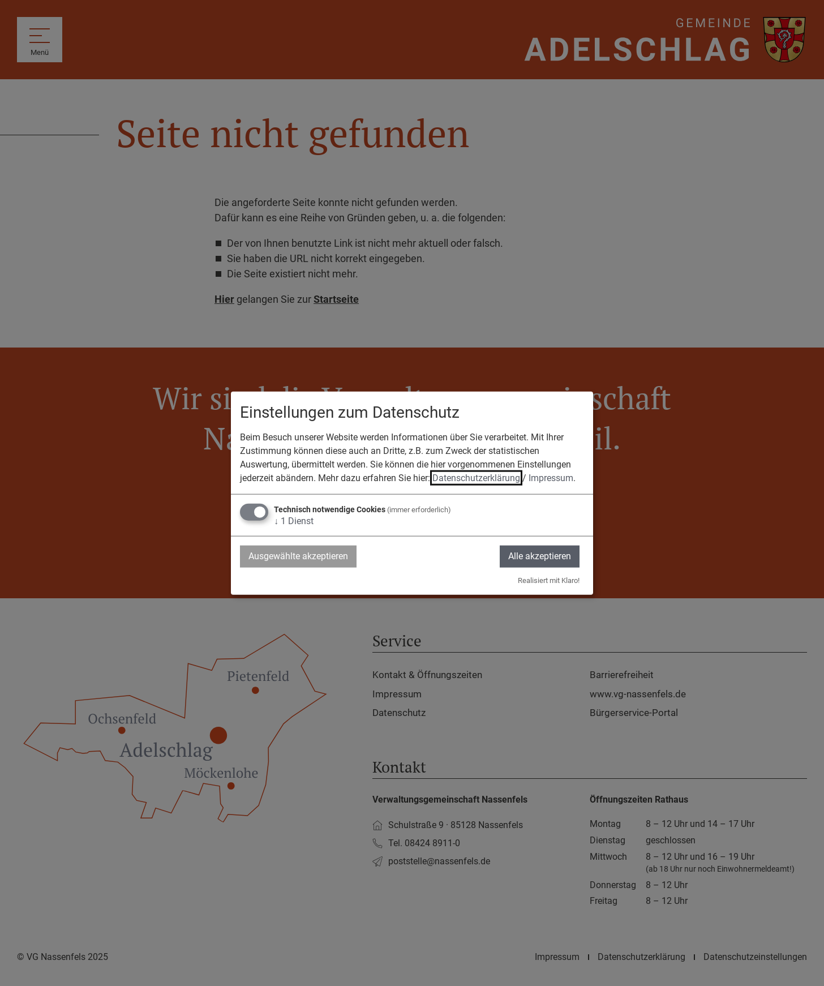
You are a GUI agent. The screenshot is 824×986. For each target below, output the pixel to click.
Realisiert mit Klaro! (549, 580)
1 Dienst (294, 521)
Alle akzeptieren (539, 556)
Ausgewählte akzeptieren (298, 556)
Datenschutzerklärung (476, 478)
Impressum (551, 478)
